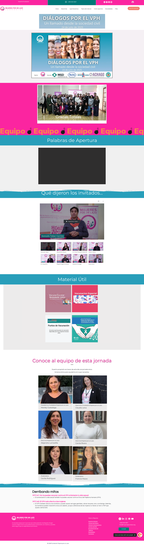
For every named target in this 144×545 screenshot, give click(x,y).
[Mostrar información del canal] (102, 201)
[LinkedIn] (104, 2)
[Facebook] (109, 2)
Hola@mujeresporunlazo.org (127, 524)
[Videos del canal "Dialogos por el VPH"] (72, 255)
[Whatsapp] (120, 519)
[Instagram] (107, 2)
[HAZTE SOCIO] (134, 8)
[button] (64, 9)
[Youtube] (111, 2)
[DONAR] (124, 529)
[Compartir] (98, 201)
